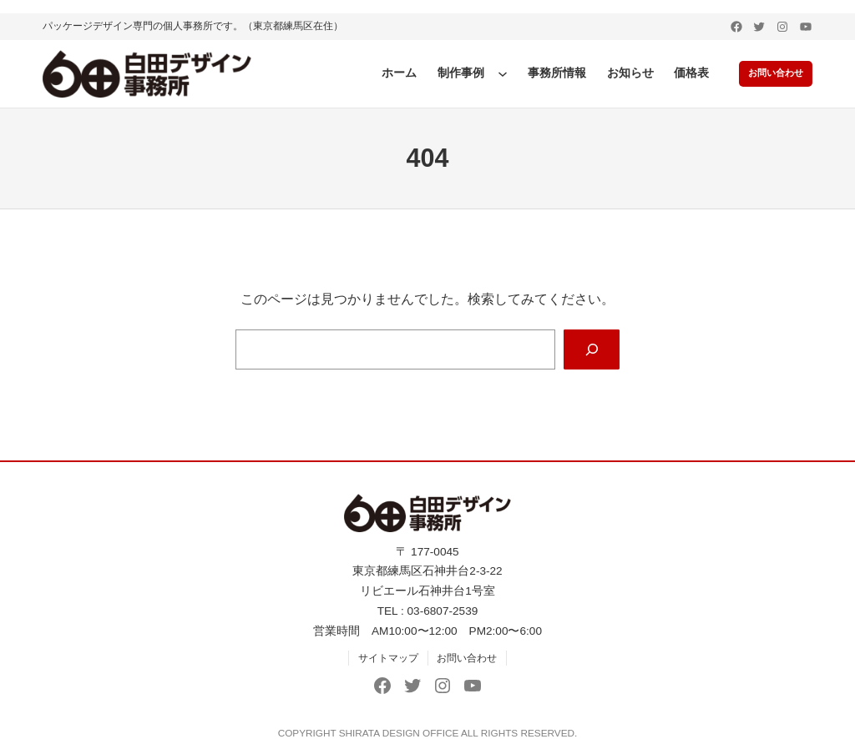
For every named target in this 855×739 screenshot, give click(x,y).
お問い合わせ (772, 73)
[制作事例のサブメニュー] (496, 73)
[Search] (591, 349)
